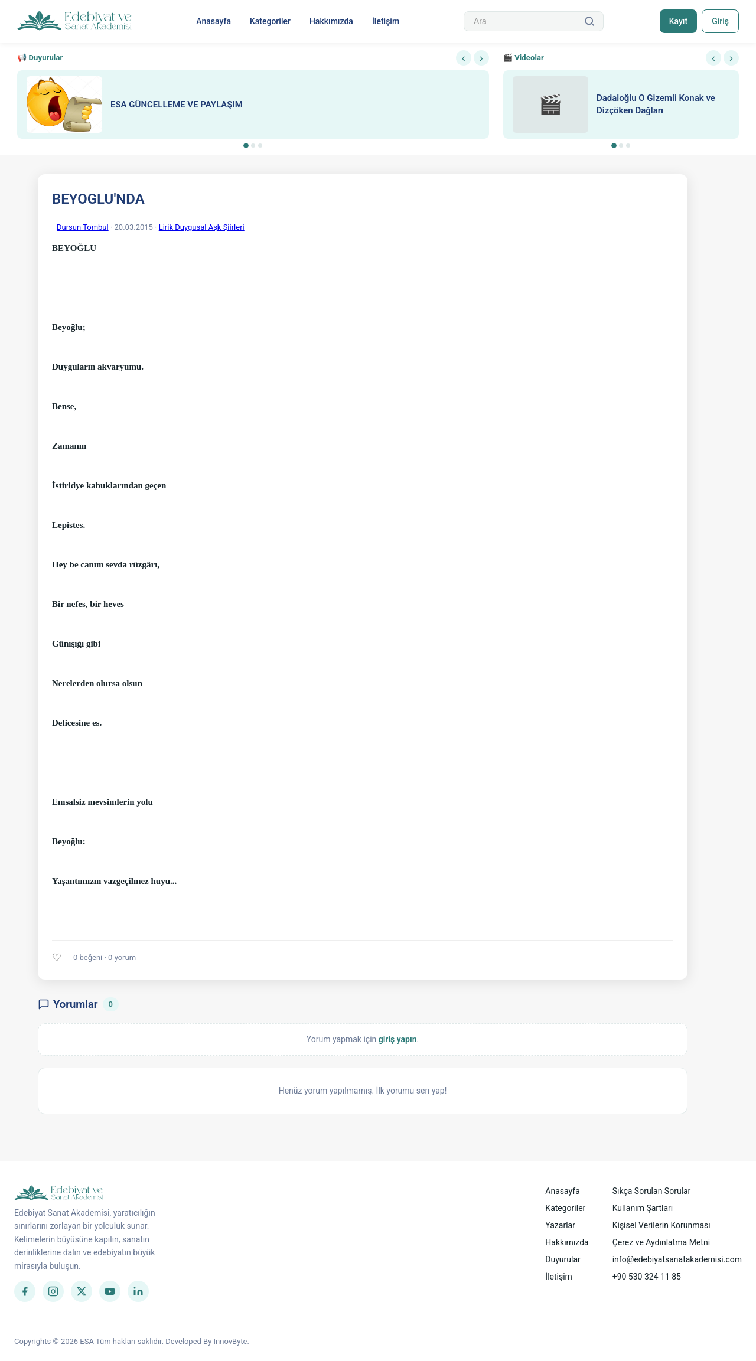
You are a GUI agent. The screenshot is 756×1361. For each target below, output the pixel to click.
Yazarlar (560, 1225)
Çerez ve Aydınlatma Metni (661, 1242)
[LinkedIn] (138, 1291)
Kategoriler (270, 21)
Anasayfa (213, 21)
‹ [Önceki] (463, 58)
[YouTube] (109, 1291)
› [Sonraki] (481, 58)
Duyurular (562, 1259)
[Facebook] (24, 1291)
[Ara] (589, 21)
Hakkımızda (331, 21)
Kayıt (678, 21)
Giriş (720, 21)
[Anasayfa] (74, 21)
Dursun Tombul (83, 227)
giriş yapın (398, 1039)
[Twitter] (81, 1291)
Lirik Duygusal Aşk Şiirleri (202, 227)
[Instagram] (53, 1291)
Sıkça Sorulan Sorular (651, 1191)
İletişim (385, 21)
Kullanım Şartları (642, 1208)
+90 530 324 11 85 (646, 1276)
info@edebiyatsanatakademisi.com (677, 1259)
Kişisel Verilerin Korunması (661, 1225)
